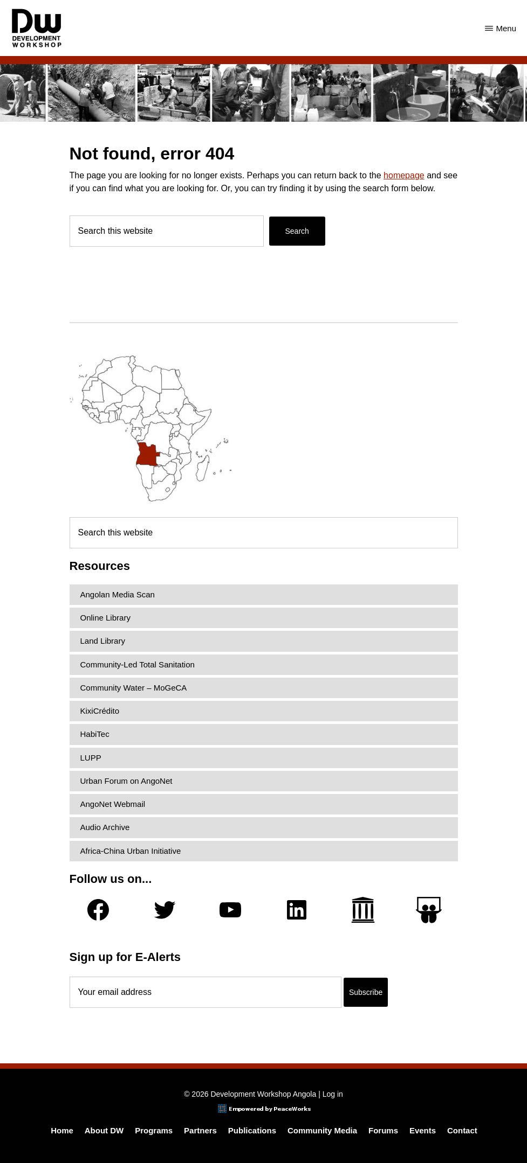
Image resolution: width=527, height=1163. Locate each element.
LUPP (90, 757)
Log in (333, 1094)
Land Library (102, 640)
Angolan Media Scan (117, 594)
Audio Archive (105, 827)
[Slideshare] (429, 910)
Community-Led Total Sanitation (137, 664)
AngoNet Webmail (113, 804)
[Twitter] (164, 910)
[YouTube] (230, 910)
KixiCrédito (100, 710)
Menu (506, 28)
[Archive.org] (363, 910)
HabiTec (94, 734)
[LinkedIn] (297, 910)
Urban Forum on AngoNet (126, 780)
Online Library (105, 617)
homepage (404, 175)
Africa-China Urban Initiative (130, 850)
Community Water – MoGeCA (133, 687)
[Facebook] (98, 910)
